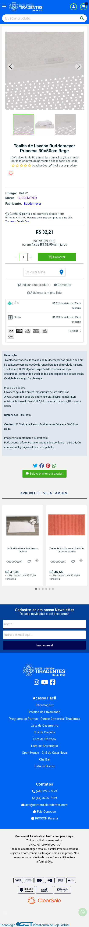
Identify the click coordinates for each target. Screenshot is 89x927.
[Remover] (15, 257)
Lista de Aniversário (44, 746)
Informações (45, 705)
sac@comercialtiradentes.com (44, 805)
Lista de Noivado (44, 739)
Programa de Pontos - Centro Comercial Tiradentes (44, 719)
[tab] (44, 306)
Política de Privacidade (44, 712)
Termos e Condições (17, 221)
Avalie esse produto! (63, 165)
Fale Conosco (44, 812)
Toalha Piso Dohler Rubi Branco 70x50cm (22, 550)
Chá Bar (44, 759)
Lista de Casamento (44, 725)
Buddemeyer (32, 204)
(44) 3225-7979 (44, 791)
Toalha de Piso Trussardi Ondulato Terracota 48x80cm (66, 550)
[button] (10, 66)
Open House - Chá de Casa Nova (44, 753)
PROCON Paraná (44, 818)
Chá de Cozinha (44, 732)
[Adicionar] (31, 257)
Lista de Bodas (45, 766)
